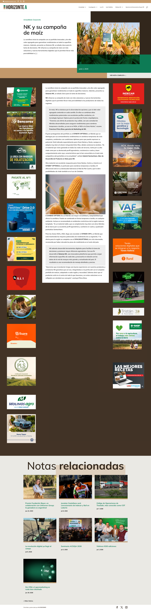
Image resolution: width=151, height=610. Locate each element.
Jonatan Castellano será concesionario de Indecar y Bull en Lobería (75, 505)
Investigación (92, 7)
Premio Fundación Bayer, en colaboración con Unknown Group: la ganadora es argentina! (39, 505)
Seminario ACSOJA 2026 (71, 546)
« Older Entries (28, 601)
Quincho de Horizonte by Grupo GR (135, 7)
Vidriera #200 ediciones (106, 546)
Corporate (37, 20)
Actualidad (81, 7)
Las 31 (101, 7)
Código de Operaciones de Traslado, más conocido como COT (111, 504)
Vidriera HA (118, 7)
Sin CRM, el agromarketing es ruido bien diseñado (37, 588)
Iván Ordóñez (109, 7)
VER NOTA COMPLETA (117, 75)
